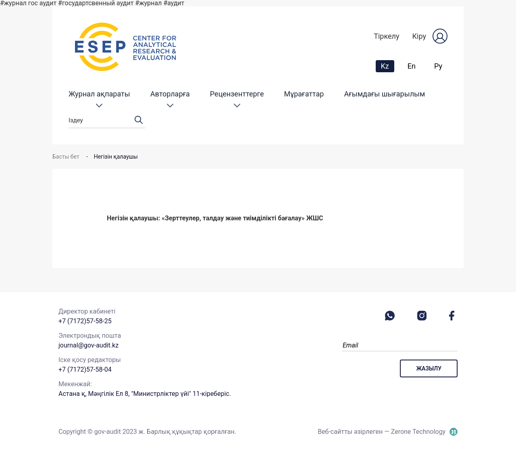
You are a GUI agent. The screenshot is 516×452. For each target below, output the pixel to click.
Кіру (419, 36)
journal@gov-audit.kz (88, 345)
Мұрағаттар (304, 94)
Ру (438, 66)
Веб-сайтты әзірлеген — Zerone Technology (381, 431)
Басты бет (65, 157)
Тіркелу (386, 36)
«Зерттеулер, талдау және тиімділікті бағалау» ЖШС (242, 218)
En (412, 66)
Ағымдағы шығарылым (384, 94)
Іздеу (107, 120)
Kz (387, 65)
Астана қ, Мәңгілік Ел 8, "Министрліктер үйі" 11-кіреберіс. (144, 394)
